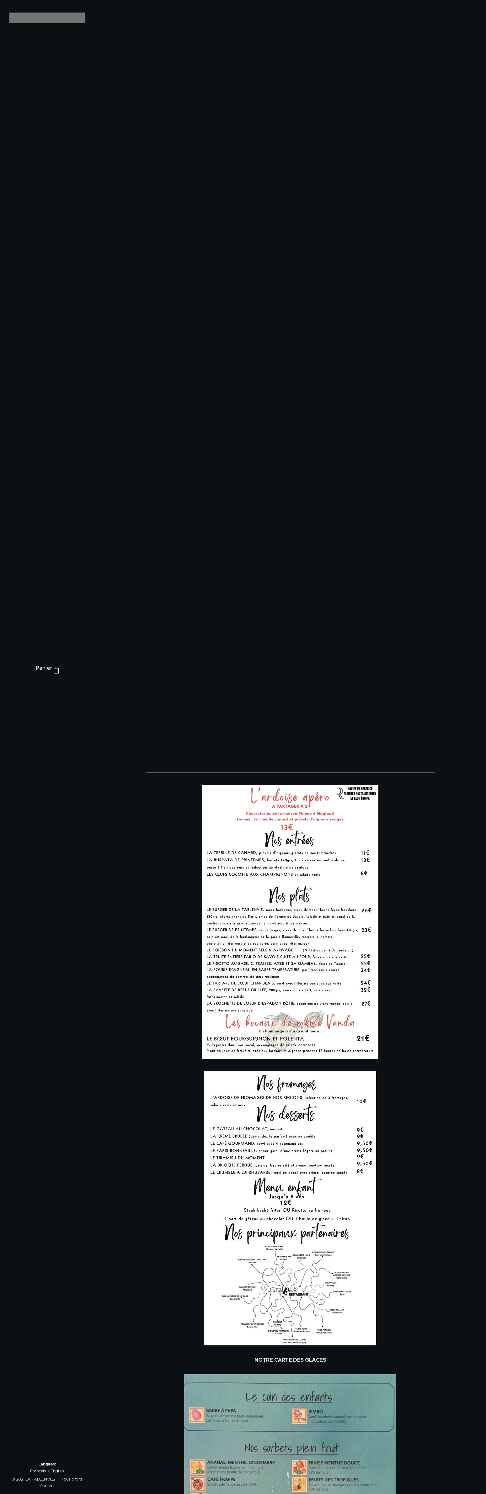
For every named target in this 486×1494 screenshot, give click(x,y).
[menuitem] (47, 687)
